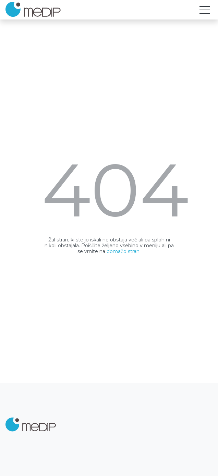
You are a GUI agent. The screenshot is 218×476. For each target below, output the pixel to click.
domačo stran (123, 251)
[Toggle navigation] (205, 10)
